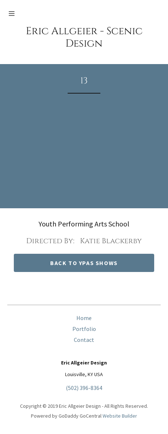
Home (84, 317)
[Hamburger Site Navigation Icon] (15, 13)
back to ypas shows (84, 263)
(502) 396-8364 (84, 387)
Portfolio (84, 328)
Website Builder (120, 416)
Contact (84, 339)
